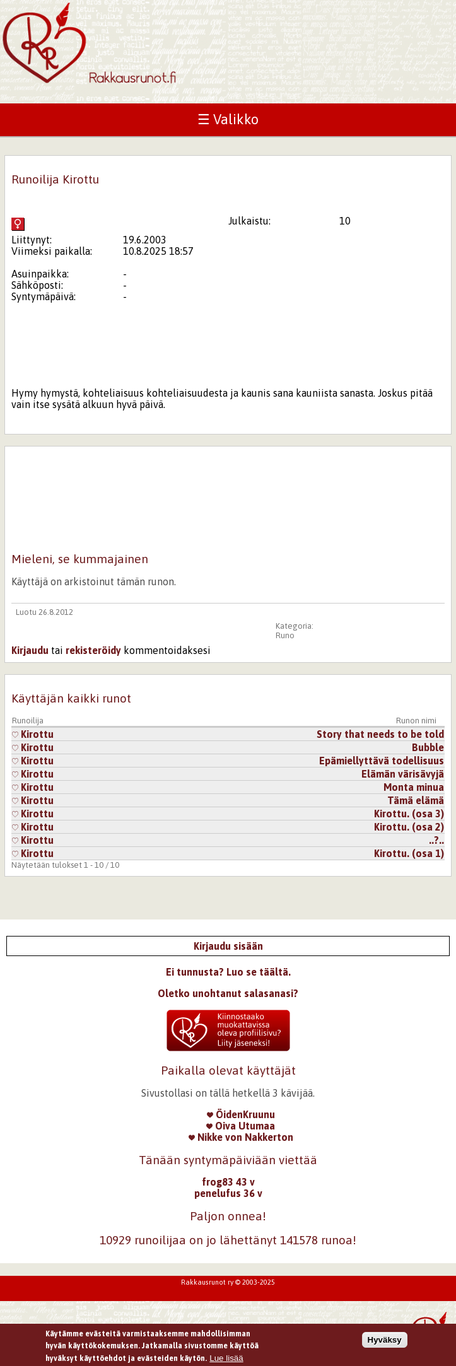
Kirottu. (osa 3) (409, 813)
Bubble (428, 747)
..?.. (436, 840)
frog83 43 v (228, 1182)
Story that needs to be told (380, 734)
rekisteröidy (93, 650)
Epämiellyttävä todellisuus (381, 760)
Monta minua (413, 787)
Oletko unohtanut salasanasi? (228, 993)
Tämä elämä (415, 800)
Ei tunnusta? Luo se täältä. (228, 972)
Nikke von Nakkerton (241, 1137)
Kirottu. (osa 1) (409, 853)
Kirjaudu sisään (228, 946)
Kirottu (33, 734)
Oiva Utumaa (240, 1125)
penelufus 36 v (228, 1193)
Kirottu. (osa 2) (409, 826)
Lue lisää (226, 1361)
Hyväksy (385, 1342)
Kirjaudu (30, 650)
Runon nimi (416, 720)
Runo (285, 635)
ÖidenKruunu (241, 1114)
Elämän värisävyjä (402, 773)
